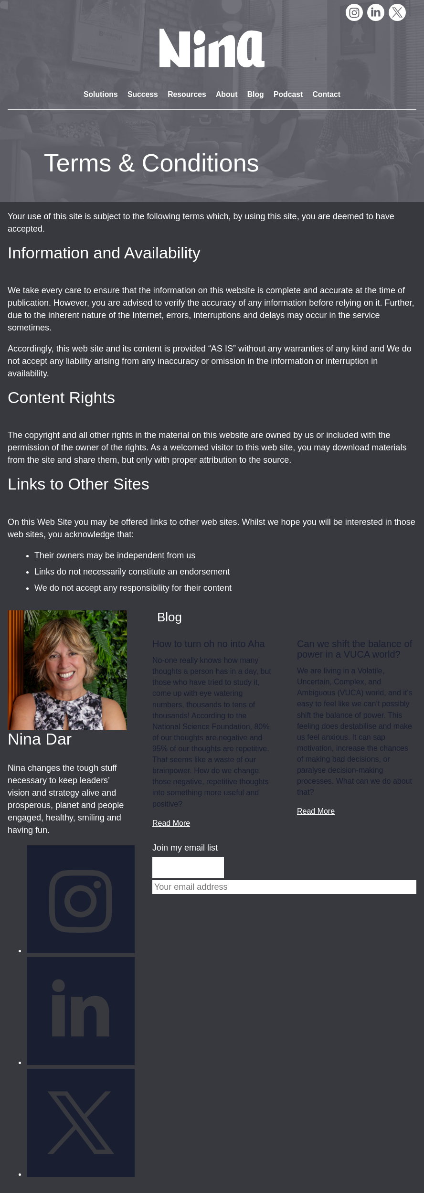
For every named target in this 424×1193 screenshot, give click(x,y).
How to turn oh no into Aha (208, 644)
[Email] (284, 887)
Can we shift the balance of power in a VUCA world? (354, 649)
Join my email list (185, 847)
